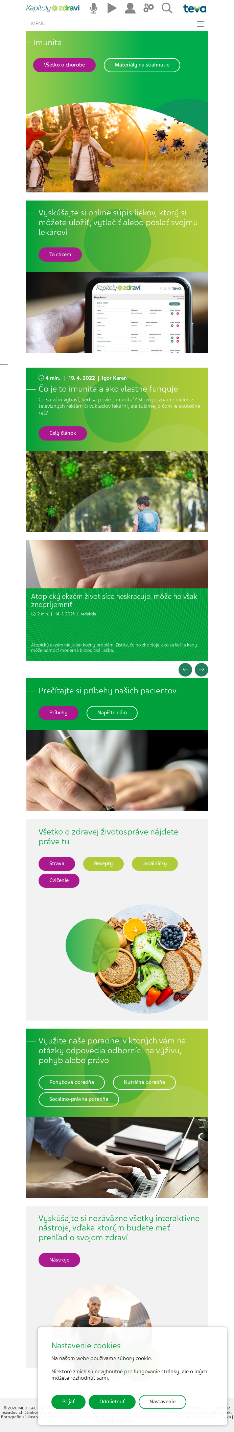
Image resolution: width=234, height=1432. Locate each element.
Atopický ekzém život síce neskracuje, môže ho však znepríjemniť (114, 600)
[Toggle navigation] (200, 24)
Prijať (68, 1401)
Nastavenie (162, 1401)
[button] (64, 65)
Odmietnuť (112, 1401)
